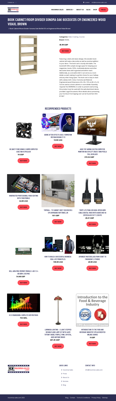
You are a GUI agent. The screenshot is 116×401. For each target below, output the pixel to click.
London (87, 2)
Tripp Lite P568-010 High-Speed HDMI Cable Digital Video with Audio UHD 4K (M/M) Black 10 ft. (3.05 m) (92, 212)
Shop (95, 10)
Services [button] (69, 10)
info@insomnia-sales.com (99, 2)
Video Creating (73, 37)
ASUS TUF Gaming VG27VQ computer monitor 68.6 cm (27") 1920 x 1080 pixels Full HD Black (92, 151)
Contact (72, 398)
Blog (88, 10)
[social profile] (16, 2)
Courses (82, 37)
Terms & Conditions (83, 398)
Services (65, 381)
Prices (103, 10)
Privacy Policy (96, 398)
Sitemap (105, 398)
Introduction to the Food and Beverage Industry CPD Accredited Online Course (92, 332)
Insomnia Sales (57, 10)
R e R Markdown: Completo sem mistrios (23, 315)
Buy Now (65, 51)
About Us (80, 10)
